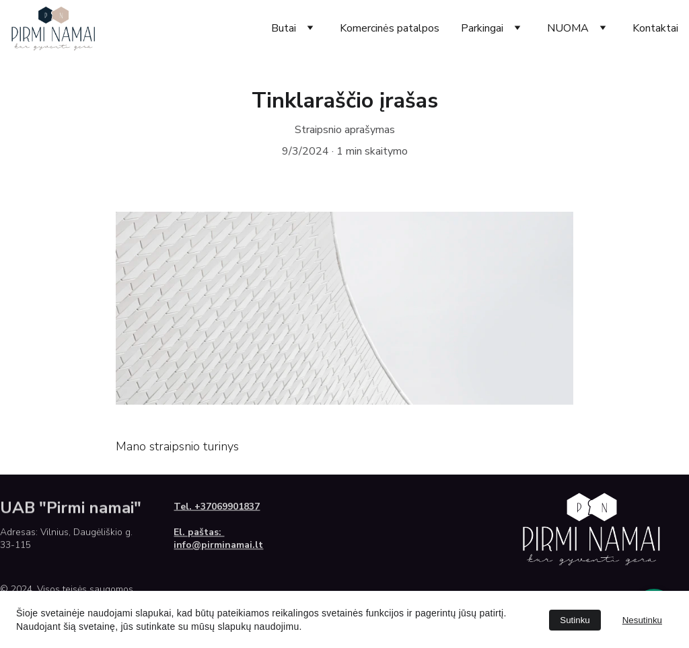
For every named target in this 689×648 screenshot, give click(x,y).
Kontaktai (655, 28)
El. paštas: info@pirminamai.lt (218, 540)
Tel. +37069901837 (217, 507)
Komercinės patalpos (389, 28)
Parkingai (482, 28)
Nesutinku (642, 620)
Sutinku (574, 620)
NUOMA (568, 28)
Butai (283, 28)
